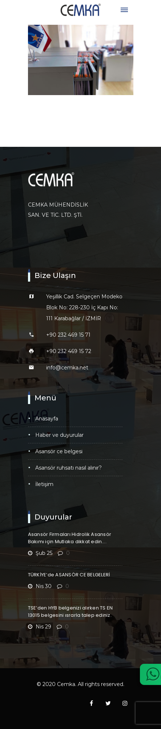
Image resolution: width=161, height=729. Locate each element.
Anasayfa (46, 418)
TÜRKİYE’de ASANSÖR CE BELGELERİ (69, 574)
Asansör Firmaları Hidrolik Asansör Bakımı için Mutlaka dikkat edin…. (70, 538)
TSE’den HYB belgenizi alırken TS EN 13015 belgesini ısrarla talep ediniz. (70, 611)
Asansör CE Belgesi (58, 451)
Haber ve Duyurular (59, 435)
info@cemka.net (67, 367)
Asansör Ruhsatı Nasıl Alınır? (68, 468)
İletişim (44, 484)
